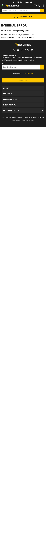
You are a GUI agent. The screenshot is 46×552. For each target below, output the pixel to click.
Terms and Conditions (28, 269)
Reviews (6, 179)
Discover (12, 46)
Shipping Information (10, 230)
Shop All (4, 25)
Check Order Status (9, 234)
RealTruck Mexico (8, 205)
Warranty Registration (10, 246)
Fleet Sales (6, 259)
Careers (5, 104)
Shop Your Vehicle (7, 30)
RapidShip (6, 146)
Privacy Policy (7, 116)
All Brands (6, 154)
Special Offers (7, 158)
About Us (6, 100)
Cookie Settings (16, 269)
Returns (5, 238)
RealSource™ (7, 171)
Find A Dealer (7, 242)
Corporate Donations (10, 175)
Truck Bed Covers (14, 36)
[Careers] (23, 89)
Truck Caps (5, 41)
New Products (7, 150)
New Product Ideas (9, 162)
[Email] (21, 75)
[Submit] (42, 75)
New (2, 36)
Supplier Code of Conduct (11, 120)
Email (4, 71)
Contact (27, 8)
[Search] (38, 14)
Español (5, 254)
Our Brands (7, 108)
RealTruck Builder (34, 5)
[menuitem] (4, 25)
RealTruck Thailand (9, 209)
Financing (6, 226)
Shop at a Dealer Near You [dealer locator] (13, 8)
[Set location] (27, 82)
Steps (14, 41)
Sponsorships (7, 183)
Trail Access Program (10, 187)
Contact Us (6, 217)
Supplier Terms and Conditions (13, 125)
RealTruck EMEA (8, 201)
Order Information (9, 221)
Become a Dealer (8, 129)
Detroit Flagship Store (10, 133)
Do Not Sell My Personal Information (34, 265)
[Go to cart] (35, 19)
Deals (3, 46)
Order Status (37, 8)
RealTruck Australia (9, 196)
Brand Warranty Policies (11, 250)
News (5, 112)
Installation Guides (9, 141)
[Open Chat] (5, 19)
